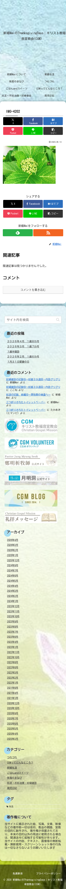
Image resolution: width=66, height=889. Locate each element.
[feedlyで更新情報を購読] (18, 232)
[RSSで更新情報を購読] (48, 232)
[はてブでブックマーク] (53, 121)
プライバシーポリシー (48, 873)
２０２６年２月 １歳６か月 (23, 356)
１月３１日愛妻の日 (18, 361)
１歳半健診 (13, 351)
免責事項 (18, 873)
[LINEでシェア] (33, 131)
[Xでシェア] (13, 121)
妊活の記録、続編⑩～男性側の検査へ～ (28, 394)
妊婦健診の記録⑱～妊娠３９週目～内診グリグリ (33, 379)
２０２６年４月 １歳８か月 (23, 341)
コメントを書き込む (33, 289)
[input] (33, 319)
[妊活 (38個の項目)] (33, 806)
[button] (53, 131)
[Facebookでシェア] (33, 121)
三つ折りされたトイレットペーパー (26, 402)
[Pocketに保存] (13, 131)
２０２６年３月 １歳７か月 (23, 346)
